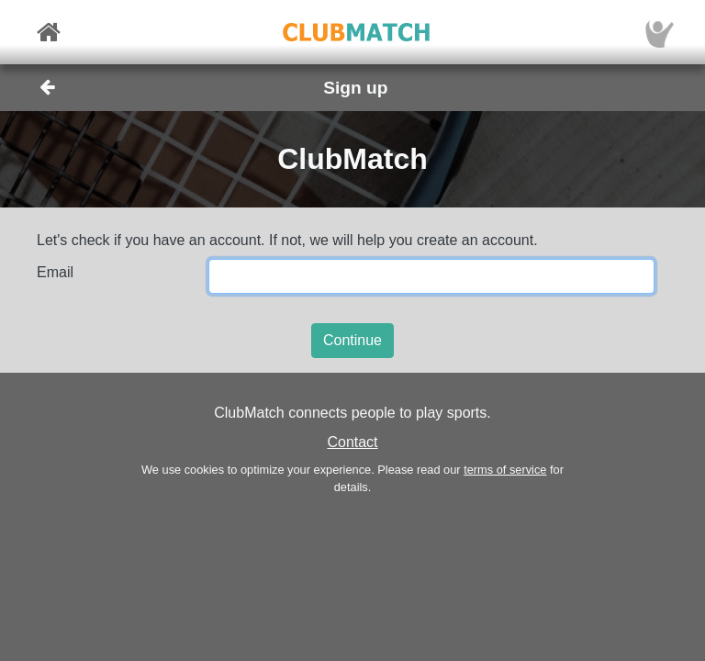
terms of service (505, 469)
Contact (352, 442)
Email (55, 272)
